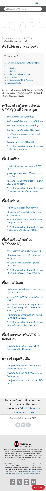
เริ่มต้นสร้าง (11, 68)
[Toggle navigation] (6, 3)
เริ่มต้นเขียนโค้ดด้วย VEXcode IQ (19, 74)
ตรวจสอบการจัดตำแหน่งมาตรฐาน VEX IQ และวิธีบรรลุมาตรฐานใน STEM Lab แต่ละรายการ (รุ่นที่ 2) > (25, 307)
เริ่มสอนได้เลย (12, 77)
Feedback (38, 487)
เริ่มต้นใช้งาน (26, 38)
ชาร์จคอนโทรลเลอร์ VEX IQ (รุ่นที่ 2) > (23, 125)
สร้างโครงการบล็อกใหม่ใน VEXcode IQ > (24, 251)
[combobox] (23, 9)
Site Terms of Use (21, 473)
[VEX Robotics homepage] (21, 3)
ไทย (36, 3)
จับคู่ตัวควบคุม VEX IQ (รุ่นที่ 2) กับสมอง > (24, 130)
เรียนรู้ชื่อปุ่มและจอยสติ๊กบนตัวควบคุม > (24, 208)
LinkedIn (28, 424)
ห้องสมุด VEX (7, 38)
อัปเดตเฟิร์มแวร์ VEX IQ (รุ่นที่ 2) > (21, 142)
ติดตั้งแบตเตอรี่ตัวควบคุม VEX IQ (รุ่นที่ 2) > (25, 121)
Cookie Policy (30, 473)
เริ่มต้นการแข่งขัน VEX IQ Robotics (20, 80)
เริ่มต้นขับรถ (11, 71)
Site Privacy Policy (10, 473)
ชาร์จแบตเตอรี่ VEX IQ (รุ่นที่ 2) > (20, 116)
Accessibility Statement (27, 475)
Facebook (17, 424)
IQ (17, 38)
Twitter (23, 424)
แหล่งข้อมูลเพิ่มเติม (14, 83)
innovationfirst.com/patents (32, 471)
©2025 (14, 465)
